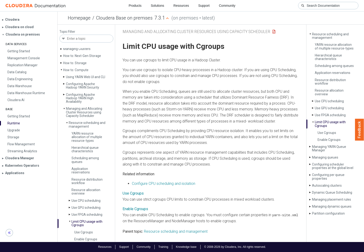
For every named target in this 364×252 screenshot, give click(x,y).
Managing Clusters (77, 49)
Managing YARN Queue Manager (329, 148)
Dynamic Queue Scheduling (332, 192)
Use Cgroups (83, 232)
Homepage (79, 18)
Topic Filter (67, 31)
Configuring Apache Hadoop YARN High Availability (80, 98)
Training (163, 247)
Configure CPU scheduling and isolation (163, 183)
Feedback (359, 129)
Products (135, 5)
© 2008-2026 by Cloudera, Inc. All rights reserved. (235, 247)
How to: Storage (75, 63)
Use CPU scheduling (86, 200)
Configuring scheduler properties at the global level (332, 166)
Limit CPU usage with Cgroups (87, 223)
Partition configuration (328, 213)
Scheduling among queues (85, 159)
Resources (181, 5)
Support (204, 5)
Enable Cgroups (85, 239)
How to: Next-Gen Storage (82, 56)
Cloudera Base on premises (124, 18)
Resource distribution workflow (87, 181)
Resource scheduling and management (87, 124)
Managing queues (325, 157)
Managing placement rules (331, 199)
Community (227, 5)
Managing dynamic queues (331, 206)
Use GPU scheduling (86, 207)
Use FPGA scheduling (87, 214)
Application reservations (81, 170)
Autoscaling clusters (327, 185)
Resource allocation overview (86, 191)
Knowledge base (186, 247)
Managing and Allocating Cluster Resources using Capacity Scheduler (84, 112)
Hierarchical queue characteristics (85, 149)
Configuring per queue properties (328, 176)
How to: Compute (75, 70)
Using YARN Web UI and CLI (85, 77)
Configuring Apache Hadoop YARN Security (82, 85)
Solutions (157, 5)
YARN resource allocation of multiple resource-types (87, 137)
